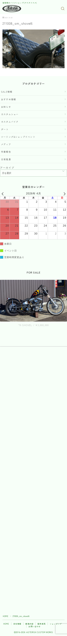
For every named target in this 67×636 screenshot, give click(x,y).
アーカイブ (7, 168)
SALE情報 (6, 91)
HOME (5, 616)
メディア (6, 144)
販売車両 (42, 623)
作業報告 (6, 151)
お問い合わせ (34, 626)
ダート (5, 129)
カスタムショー (9, 114)
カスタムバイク (9, 121)
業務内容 (29, 623)
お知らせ (6, 106)
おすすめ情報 (8, 99)
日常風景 (6, 159)
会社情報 (17, 623)
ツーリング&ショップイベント (18, 136)
